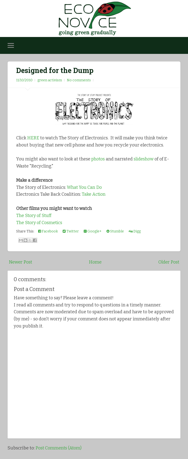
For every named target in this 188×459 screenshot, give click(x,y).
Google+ (93, 231)
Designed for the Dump (55, 70)
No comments (79, 80)
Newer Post (20, 262)
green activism (49, 80)
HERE (33, 138)
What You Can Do (85, 187)
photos (98, 159)
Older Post (168, 262)
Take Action (94, 194)
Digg (135, 231)
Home (95, 262)
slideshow (144, 159)
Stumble (115, 231)
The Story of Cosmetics (39, 222)
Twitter (71, 231)
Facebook (48, 231)
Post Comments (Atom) (58, 448)
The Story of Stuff (34, 215)
